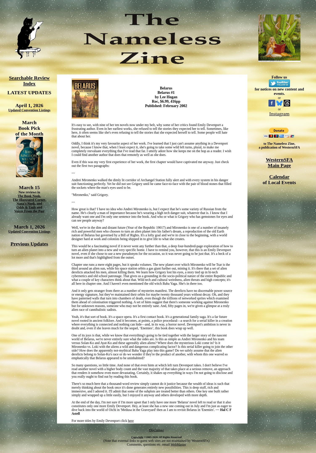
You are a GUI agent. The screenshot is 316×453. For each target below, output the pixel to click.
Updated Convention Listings (29, 110)
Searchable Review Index (29, 80)
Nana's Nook (26, 203)
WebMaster (178, 444)
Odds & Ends (26, 207)
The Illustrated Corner (29, 200)
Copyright (137, 437)
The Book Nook (29, 196)
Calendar (279, 176)
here (131, 420)
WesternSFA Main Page (279, 162)
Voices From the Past (29, 211)
